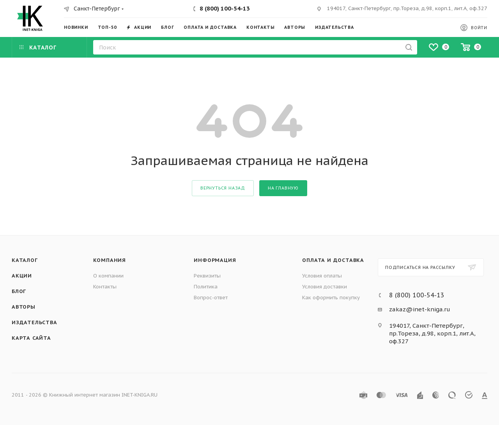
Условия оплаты (322, 275)
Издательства (34, 322)
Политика (206, 286)
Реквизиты (207, 275)
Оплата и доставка (333, 260)
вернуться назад (222, 188)
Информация (215, 260)
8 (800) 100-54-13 (225, 8)
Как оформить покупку (331, 297)
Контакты (105, 286)
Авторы (23, 307)
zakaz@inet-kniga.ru (419, 309)
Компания (109, 260)
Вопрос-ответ (211, 297)
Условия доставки (324, 286)
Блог (19, 291)
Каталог (25, 260)
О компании (108, 275)
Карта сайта (31, 338)
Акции (22, 275)
